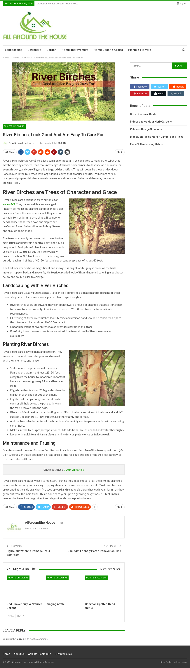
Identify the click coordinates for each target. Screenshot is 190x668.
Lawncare (34, 50)
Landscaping (13, 50)
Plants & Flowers (139, 50)
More (160, 50)
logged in (21, 638)
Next (20, 616)
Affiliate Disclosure (39, 654)
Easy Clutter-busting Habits (146, 144)
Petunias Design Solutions (146, 129)
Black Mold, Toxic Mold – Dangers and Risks (156, 136)
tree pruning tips (74, 469)
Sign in (182, 3)
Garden (51, 50)
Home (6, 654)
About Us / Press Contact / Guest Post (57, 3)
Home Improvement (75, 50)
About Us (19, 654)
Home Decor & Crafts (108, 50)
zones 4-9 (9, 204)
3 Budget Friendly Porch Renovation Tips (94, 551)
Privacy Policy (63, 654)
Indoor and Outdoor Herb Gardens (151, 121)
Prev (11, 616)
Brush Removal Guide (143, 114)
